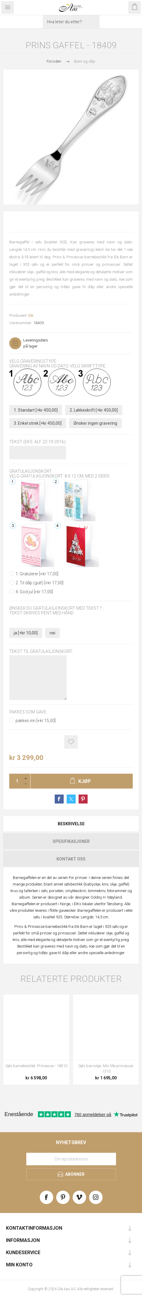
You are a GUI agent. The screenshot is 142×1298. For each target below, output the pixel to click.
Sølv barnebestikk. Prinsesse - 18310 (36, 1066)
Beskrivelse (71, 823)
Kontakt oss (71, 859)
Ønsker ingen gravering (95, 423)
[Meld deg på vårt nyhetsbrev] (71, 1159)
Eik (30, 315)
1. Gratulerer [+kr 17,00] (37, 573)
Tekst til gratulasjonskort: (41, 651)
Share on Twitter (71, 799)
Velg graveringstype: (33, 361)
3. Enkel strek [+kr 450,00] (38, 423)
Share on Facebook (59, 799)
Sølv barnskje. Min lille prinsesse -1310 (105, 1068)
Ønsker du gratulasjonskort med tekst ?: (56, 608)
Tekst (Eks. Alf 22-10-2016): (37, 442)
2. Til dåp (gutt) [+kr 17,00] (39, 582)
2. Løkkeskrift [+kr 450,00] (94, 410)
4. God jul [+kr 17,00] (34, 591)
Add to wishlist (71, 742)
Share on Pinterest (83, 799)
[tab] (71, 824)
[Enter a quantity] (15, 781)
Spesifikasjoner (71, 841)
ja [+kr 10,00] (26, 633)
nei (52, 633)
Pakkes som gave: (28, 712)
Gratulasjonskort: (31, 471)
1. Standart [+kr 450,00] (36, 410)
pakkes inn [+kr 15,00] (36, 720)
